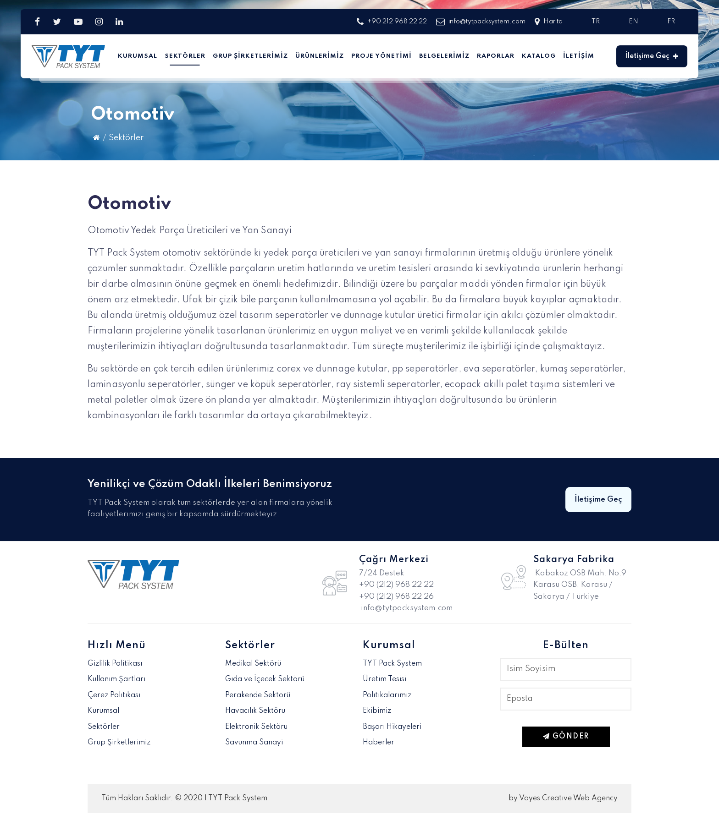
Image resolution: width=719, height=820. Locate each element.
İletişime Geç (651, 56)
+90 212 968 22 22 (392, 21)
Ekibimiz (377, 711)
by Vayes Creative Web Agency (563, 798)
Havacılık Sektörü (255, 711)
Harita (549, 21)
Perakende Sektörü (257, 695)
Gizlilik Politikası (115, 663)
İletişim (578, 56)
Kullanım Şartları (116, 679)
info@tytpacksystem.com (480, 21)
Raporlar (495, 56)
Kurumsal (137, 56)
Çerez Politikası (114, 695)
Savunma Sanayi (254, 742)
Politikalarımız (387, 695)
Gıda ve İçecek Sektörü (264, 679)
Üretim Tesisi (384, 679)
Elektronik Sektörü (256, 727)
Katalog (539, 56)
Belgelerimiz (444, 56)
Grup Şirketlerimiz (250, 56)
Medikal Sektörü (253, 663)
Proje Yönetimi (381, 56)
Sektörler (185, 56)
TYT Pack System (392, 663)
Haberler (378, 742)
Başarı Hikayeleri (392, 727)
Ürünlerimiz (319, 56)
